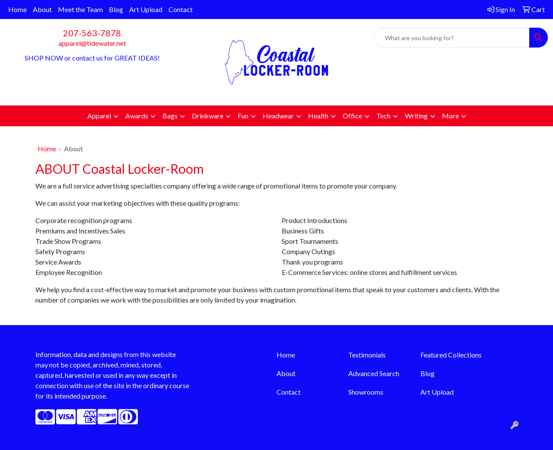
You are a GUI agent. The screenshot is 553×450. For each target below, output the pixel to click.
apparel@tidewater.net (92, 43)
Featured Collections (451, 355)
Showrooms (365, 392)
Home (17, 9)
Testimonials (367, 355)
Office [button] (352, 116)
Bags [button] (170, 116)
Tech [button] (383, 116)
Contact (180, 9)
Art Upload (145, 9)
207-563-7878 (92, 33)
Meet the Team (80, 9)
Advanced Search (373, 373)
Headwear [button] (278, 116)
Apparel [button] (99, 116)
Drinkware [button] (207, 116)
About (42, 9)
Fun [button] (243, 116)
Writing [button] (416, 116)
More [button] (450, 116)
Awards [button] (136, 116)
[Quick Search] (452, 38)
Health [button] (318, 116)
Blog (116, 9)
